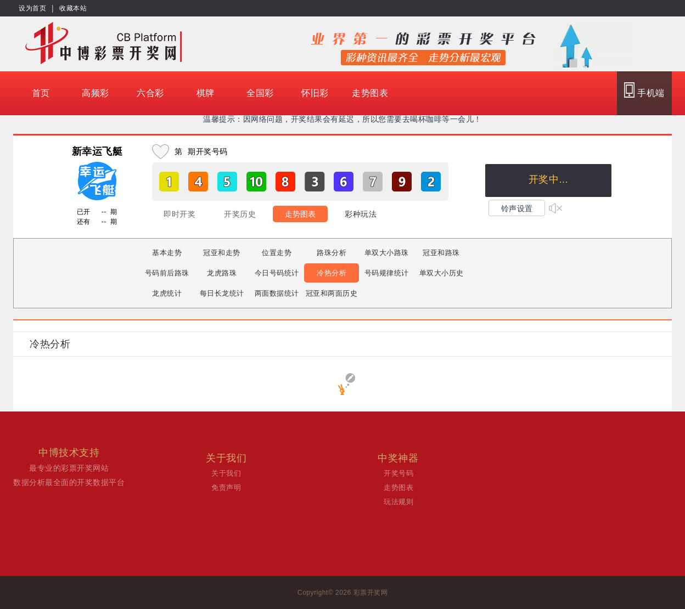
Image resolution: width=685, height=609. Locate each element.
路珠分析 (331, 253)
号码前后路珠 (167, 273)
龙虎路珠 (222, 273)
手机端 (644, 90)
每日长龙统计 (222, 293)
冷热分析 (331, 273)
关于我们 (226, 473)
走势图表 (370, 93)
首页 (41, 93)
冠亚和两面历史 (332, 293)
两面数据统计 (277, 293)
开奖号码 (398, 473)
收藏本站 (73, 8)
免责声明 (226, 487)
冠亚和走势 (221, 253)
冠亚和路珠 (441, 253)
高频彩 (95, 93)
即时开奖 (179, 214)
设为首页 (32, 8)
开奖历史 (240, 214)
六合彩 (150, 93)
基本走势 (167, 253)
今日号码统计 (277, 273)
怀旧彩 (315, 93)
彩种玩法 (361, 214)
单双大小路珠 (386, 253)
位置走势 (276, 253)
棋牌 (205, 93)
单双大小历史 (441, 273)
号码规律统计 (386, 273)
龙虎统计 (167, 293)
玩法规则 (398, 502)
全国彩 (260, 93)
